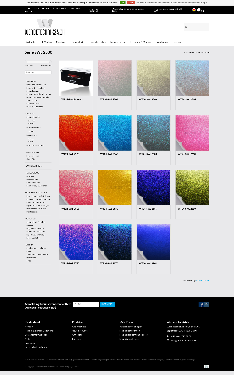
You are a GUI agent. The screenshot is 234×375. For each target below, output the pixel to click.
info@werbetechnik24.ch (184, 340)
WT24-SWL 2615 (70, 208)
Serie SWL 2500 (202, 52)
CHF (202, 11)
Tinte (28, 261)
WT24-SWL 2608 (148, 154)
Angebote (77, 334)
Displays (30, 176)
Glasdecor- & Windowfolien (38, 97)
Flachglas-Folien (98, 42)
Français (198, 9)
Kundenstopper (33, 182)
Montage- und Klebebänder (38, 199)
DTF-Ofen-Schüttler (35, 145)
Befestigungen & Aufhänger (38, 196)
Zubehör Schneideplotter (37, 254)
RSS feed (76, 338)
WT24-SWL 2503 (148, 99)
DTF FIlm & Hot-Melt (34, 107)
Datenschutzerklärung (36, 347)
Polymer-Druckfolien (35, 88)
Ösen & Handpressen (35, 202)
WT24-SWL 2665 (148, 208)
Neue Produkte (80, 330)
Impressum (30, 343)
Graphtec (31, 121)
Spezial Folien (32, 100)
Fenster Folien (32, 156)
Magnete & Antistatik (35, 228)
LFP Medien (46, 42)
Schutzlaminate (33, 91)
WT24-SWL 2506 (187, 99)
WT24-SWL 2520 (70, 154)
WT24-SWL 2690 (187, 208)
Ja (122, 3)
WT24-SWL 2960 (148, 263)
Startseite (30, 42)
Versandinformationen (36, 334)
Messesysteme (118, 42)
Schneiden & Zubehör (35, 222)
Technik (177, 42)
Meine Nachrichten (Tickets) (134, 334)
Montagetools (32, 212)
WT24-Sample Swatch (72, 99)
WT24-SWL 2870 (109, 263)
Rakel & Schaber (33, 238)
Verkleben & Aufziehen (36, 231)
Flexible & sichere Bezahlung (39, 330)
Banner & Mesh (33, 104)
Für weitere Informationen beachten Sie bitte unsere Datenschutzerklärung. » (171, 3)
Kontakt (29, 326)
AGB (27, 338)
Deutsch (194, 9)
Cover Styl (30, 159)
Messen (29, 225)
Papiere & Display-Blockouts (38, 94)
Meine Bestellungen (130, 330)
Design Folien (78, 42)
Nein (131, 3)
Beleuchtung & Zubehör (36, 186)
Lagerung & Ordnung (35, 235)
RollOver (31, 139)
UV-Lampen (31, 258)
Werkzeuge (162, 42)
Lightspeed (74, 366)
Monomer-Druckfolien (36, 85)
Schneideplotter (33, 117)
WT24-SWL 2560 (109, 154)
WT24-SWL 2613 (187, 154)
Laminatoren (31, 135)
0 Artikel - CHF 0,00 (38, 8)
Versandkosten (202, 280)
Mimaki (31, 124)
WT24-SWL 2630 (109, 208)
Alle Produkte (79, 326)
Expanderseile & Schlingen (37, 205)
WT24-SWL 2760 (70, 263)
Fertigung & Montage (141, 42)
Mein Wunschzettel (129, 338)
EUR (202, 8)
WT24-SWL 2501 (109, 99)
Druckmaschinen (33, 127)
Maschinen (61, 42)
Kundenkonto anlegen (131, 326)
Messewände (32, 179)
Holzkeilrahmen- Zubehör (37, 209)
